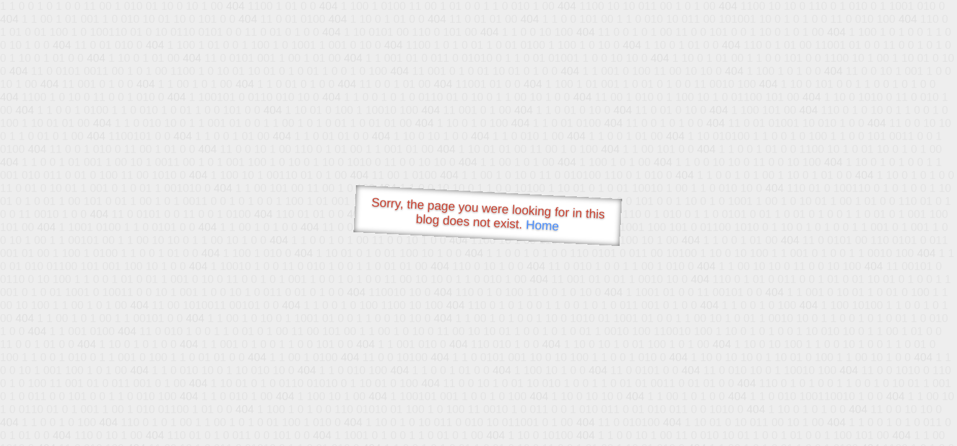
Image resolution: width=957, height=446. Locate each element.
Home (542, 225)
